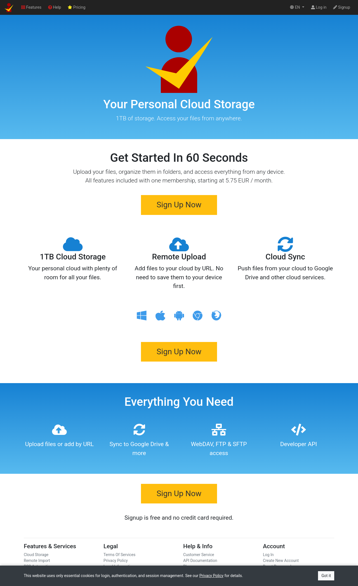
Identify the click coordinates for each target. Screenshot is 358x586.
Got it (326, 575)
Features (31, 7)
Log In (268, 554)
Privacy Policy (115, 560)
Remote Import (37, 560)
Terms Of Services (119, 554)
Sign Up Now (179, 204)
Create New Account (281, 560)
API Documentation (200, 560)
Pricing (76, 7)
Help (54, 7)
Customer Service (198, 554)
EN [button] (295, 7)
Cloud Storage (36, 554)
